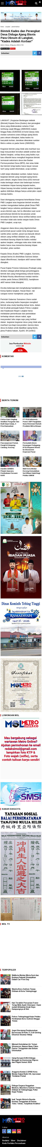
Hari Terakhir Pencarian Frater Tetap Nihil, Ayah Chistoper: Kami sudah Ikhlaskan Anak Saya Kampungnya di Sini (26, 1006)
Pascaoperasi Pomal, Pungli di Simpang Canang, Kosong (9, 445)
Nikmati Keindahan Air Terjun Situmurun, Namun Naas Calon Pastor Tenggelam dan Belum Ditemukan (25, 1047)
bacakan (5, 48)
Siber (13, 1141)
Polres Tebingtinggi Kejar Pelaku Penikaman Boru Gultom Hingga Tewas (26, 1019)
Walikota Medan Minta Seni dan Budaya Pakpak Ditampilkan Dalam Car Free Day (25, 977)
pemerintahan (16, 26)
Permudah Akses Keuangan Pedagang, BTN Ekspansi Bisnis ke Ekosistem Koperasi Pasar (31, 447)
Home (2, 26)
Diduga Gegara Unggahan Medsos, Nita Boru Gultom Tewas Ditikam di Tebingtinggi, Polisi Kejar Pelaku (26, 1089)
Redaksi (5, 1141)
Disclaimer (21, 1141)
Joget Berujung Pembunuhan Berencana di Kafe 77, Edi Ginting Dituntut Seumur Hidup (26, 1032)
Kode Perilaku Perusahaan (13, 1143)
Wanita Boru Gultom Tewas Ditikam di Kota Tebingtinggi (24, 990)
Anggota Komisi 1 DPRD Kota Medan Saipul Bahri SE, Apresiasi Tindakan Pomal (26, 1074)
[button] (40, 1)
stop (13, 48)
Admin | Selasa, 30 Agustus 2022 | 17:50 (12, 45)
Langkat (7, 26)
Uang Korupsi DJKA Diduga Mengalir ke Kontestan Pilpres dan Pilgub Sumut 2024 (25, 1060)
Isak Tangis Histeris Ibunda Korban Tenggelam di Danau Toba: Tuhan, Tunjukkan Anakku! (26, 1101)
